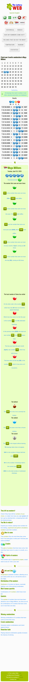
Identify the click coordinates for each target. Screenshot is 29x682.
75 (17, 349)
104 (21, 229)
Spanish (12, 13)
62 (10, 364)
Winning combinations (8, 614)
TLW (20, 673)
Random (20, 45)
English (17, 13)
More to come (8, 532)
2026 (18, 466)
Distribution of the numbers (9, 581)
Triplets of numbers (11, 555)
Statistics (14, 50)
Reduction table (6, 629)
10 (6, 224)
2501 (13, 198)
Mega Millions (14, 167)
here (18, 679)
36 (5, 208)
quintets (5, 599)
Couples (7, 544)
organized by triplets (18, 559)
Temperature (10, 45)
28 (5, 256)
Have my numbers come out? (14, 35)
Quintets (3, 596)
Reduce (20, 30)
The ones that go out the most (14, 40)
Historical (10, 30)
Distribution (4, 584)
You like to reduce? (7, 522)
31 (5, 193)
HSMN (21, 677)
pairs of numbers (8, 548)
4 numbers (13, 592)
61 (7, 427)
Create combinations (7, 622)
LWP (21, 675)
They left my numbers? (8, 510)
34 (15, 214)
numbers (6, 536)
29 (7, 443)
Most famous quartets (8, 588)
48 (5, 242)
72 (23, 304)
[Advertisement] (14, 278)
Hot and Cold (8, 570)
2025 (15, 456)
